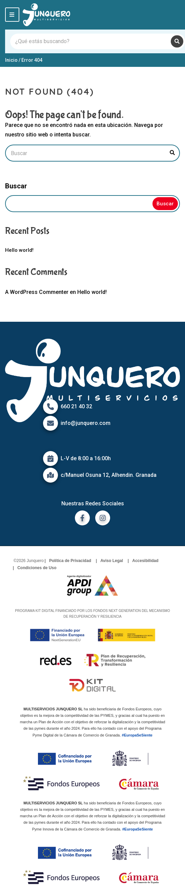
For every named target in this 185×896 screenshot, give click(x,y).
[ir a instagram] (102, 517)
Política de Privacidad (70, 560)
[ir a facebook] (82, 517)
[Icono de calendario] (50, 458)
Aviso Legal (111, 560)
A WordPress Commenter (36, 292)
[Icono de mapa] (50, 475)
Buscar (16, 186)
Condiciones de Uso (36, 567)
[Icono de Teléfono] (50, 406)
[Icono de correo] (50, 423)
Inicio (11, 60)
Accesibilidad (145, 560)
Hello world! (19, 250)
